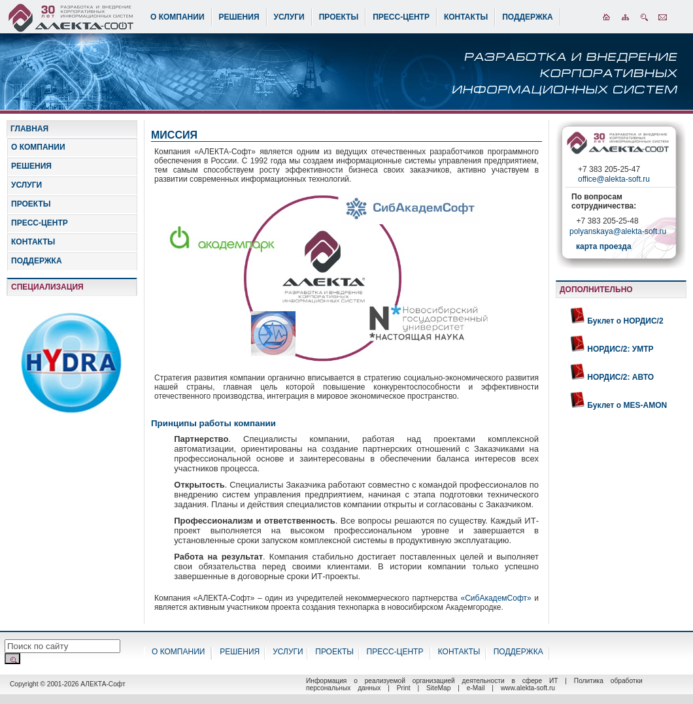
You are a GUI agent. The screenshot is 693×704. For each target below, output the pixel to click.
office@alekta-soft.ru (614, 179)
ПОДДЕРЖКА (527, 17)
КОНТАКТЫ (466, 17)
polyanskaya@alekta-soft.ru (617, 232)
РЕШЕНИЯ (239, 17)
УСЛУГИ (289, 17)
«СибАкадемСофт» (496, 598)
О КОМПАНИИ (177, 17)
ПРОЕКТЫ (339, 17)
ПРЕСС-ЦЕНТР (401, 17)
